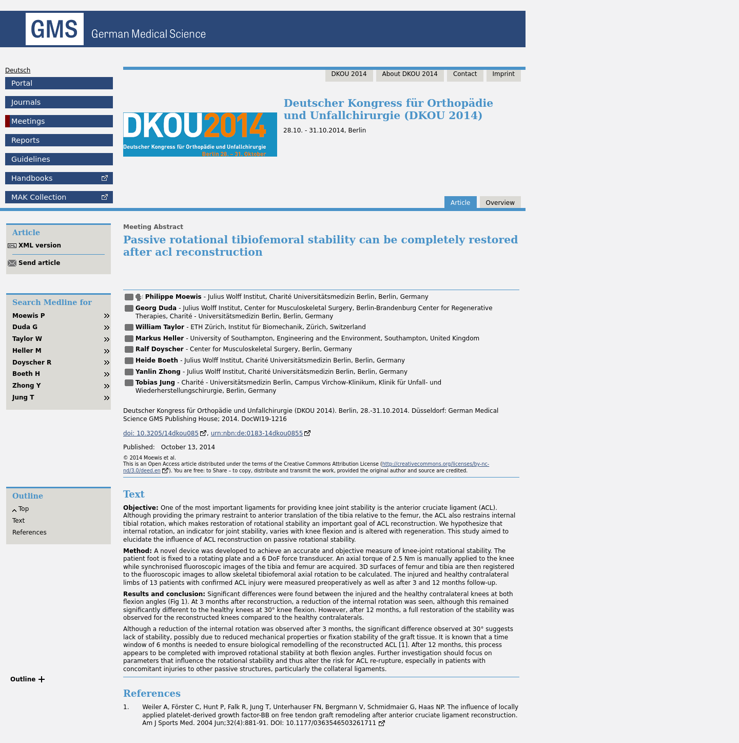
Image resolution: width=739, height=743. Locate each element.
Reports (25, 140)
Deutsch (17, 70)
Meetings (28, 121)
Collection (38, 197)
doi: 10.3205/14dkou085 (161, 433)
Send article (39, 262)
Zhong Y (26, 385)
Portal (21, 83)
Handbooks (31, 178)
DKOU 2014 (349, 74)
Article (461, 202)
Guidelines (30, 159)
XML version (39, 245)
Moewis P (28, 315)
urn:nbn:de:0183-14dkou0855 (257, 433)
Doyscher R (31, 362)
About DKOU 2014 (410, 74)
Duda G (24, 327)
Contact (465, 74)
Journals (26, 102)
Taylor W (27, 338)
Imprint (504, 74)
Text (18, 520)
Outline (22, 679)
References (29, 532)
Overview (500, 202)
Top (23, 508)
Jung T (23, 397)
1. (126, 707)
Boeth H (26, 373)
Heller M (27, 350)
